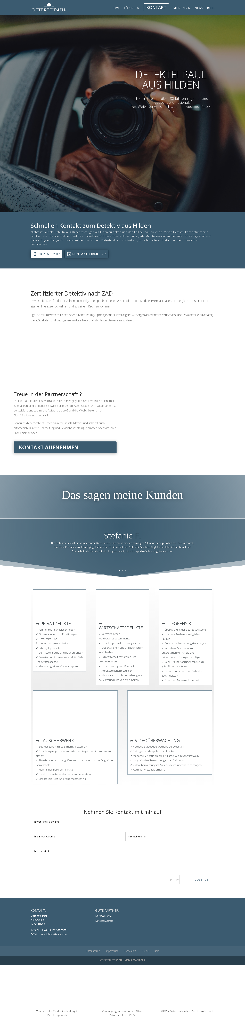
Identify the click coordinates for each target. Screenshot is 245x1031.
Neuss (145, 951)
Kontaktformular (89, 254)
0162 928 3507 (48, 254)
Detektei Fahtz (103, 915)
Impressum (111, 951)
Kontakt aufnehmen (48, 447)
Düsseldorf (130, 951)
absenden (203, 879)
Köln (156, 951)
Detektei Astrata (104, 920)
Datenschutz (93, 951)
